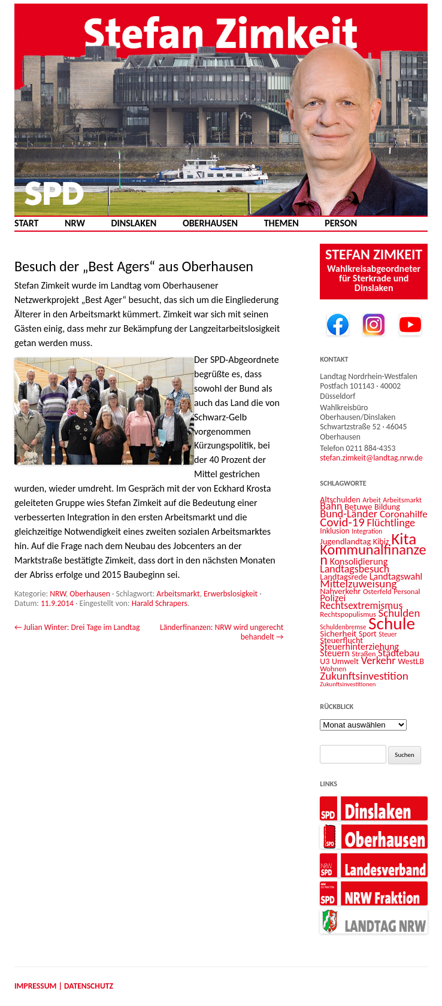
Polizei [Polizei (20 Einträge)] (333, 598)
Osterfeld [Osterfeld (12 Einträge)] (377, 591)
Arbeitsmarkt (177, 594)
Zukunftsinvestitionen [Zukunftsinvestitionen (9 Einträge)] (348, 684)
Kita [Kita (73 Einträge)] (403, 539)
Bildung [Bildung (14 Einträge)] (387, 507)
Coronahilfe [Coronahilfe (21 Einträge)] (404, 514)
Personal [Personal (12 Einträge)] (406, 591)
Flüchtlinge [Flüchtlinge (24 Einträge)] (391, 522)
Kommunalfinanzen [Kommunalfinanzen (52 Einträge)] (373, 555)
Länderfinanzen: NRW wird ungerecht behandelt (221, 632)
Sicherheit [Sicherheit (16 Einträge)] (338, 633)
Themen (281, 223)
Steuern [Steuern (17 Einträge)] (334, 653)
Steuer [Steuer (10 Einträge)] (387, 634)
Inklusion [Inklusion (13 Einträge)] (334, 531)
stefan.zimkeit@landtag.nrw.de (371, 458)
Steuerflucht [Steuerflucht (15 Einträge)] (341, 640)
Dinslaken (133, 223)
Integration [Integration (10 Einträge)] (367, 531)
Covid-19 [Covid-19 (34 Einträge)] (342, 522)
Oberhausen (210, 223)
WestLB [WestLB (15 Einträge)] (411, 661)
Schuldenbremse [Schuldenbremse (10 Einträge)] (343, 627)
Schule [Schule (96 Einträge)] (391, 623)
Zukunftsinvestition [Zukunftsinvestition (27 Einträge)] (364, 676)
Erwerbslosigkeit (231, 594)
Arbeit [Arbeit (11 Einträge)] (371, 499)
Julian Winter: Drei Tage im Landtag (77, 627)
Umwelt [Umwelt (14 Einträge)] (345, 661)
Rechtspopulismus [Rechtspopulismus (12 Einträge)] (348, 614)
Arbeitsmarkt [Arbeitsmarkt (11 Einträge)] (402, 499)
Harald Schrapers (159, 603)
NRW (75, 223)
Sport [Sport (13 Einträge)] (368, 634)
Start (26, 223)
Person (341, 223)
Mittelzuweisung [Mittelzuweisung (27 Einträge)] (358, 583)
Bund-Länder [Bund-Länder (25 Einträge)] (348, 513)
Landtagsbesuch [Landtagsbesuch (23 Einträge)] (354, 568)
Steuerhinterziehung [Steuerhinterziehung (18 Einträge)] (359, 646)
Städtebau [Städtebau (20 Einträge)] (398, 653)
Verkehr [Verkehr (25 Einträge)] (378, 660)
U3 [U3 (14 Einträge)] (324, 661)
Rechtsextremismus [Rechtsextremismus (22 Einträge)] (361, 605)
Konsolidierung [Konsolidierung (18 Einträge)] (359, 561)
